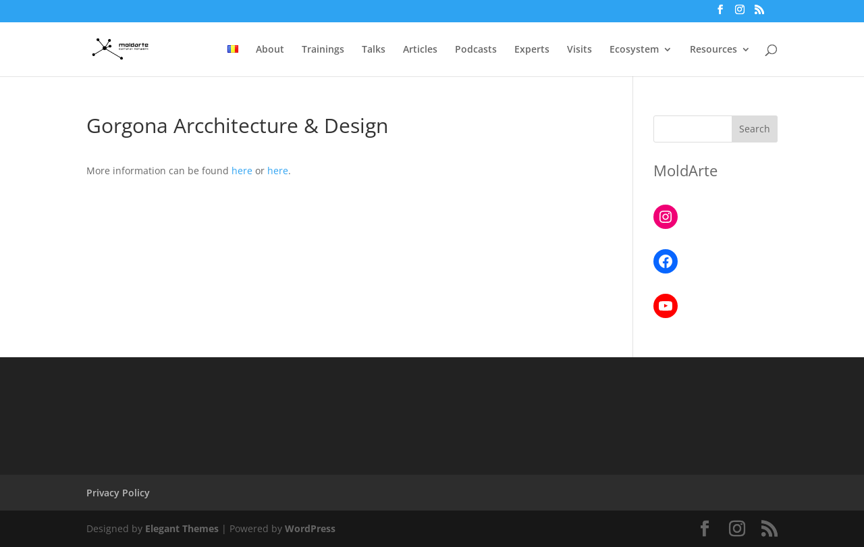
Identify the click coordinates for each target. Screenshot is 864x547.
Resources (713, 50)
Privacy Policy (118, 492)
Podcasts (476, 50)
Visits (579, 50)
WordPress (310, 528)
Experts (531, 50)
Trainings (323, 50)
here (242, 170)
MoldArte (685, 170)
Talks (373, 50)
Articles (420, 50)
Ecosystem (634, 50)
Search (754, 128)
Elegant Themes (182, 528)
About (270, 50)
